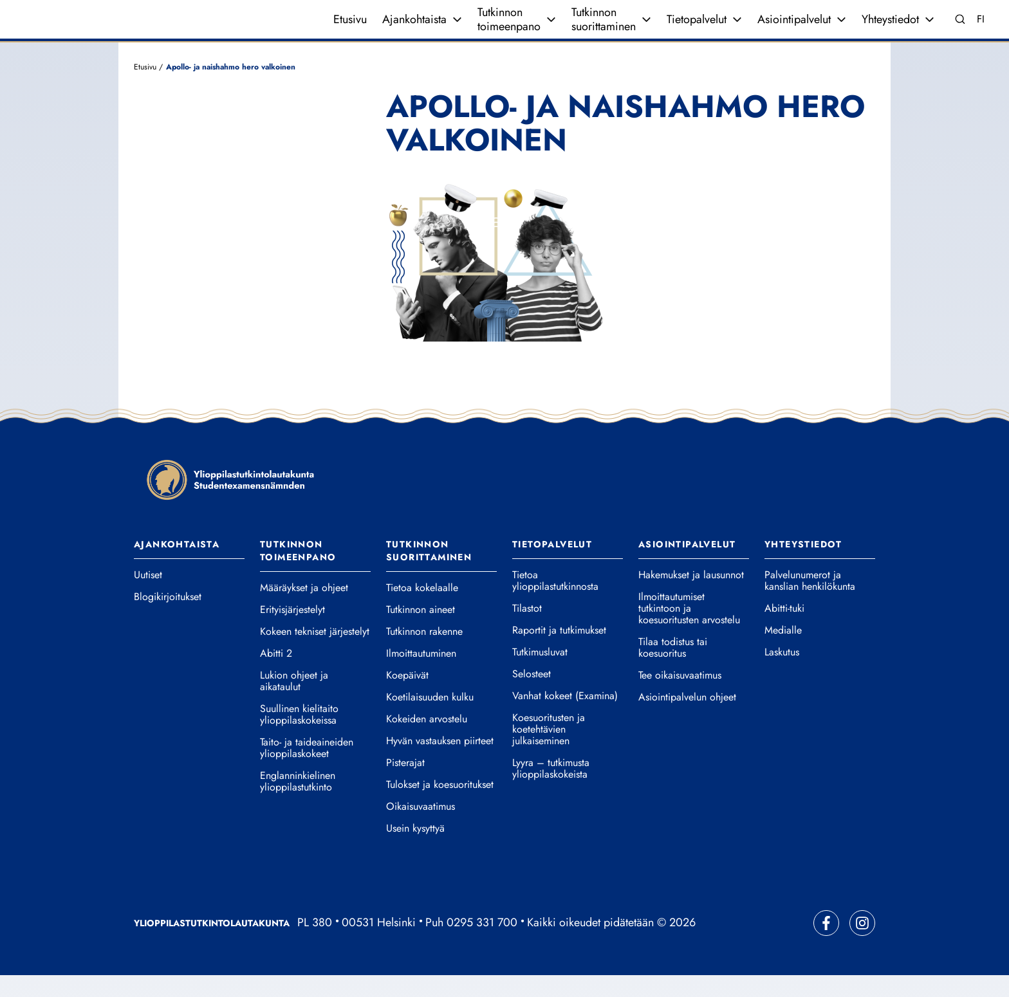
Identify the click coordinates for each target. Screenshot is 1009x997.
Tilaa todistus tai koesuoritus (672, 669)
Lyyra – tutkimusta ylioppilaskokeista (550, 790)
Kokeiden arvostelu (426, 741)
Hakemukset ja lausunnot (691, 597)
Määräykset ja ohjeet (304, 610)
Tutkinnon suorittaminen (603, 30)
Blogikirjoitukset (167, 619)
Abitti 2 (276, 675)
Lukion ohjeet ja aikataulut (294, 703)
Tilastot (527, 630)
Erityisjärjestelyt (292, 631)
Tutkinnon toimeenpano (509, 30)
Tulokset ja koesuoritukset (440, 806)
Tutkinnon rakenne (424, 653)
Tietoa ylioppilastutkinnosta (555, 602)
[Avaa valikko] (457, 30)
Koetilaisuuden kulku (430, 719)
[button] (567, 281)
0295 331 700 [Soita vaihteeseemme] (482, 944)
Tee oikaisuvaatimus (679, 697)
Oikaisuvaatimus (420, 828)
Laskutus (781, 674)
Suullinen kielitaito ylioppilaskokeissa (299, 736)
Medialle (783, 652)
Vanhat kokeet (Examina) (565, 718)
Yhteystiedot (890, 30)
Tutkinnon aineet (420, 631)
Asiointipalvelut (794, 30)
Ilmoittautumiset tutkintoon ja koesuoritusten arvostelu (689, 630)
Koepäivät (407, 697)
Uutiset (148, 597)
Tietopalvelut (697, 30)
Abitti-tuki (784, 630)
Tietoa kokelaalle (422, 610)
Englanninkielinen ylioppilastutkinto (297, 803)
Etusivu (350, 30)
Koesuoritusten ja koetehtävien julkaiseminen (548, 751)
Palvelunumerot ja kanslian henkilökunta (809, 602)
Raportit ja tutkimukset (559, 652)
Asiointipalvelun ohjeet (687, 719)
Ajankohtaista (414, 30)
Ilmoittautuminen (421, 675)
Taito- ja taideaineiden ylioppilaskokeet (306, 770)
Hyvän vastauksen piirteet (440, 763)
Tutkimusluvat (540, 674)
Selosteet (531, 696)
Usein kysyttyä (415, 850)
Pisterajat (405, 785)
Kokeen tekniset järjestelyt (314, 653)
